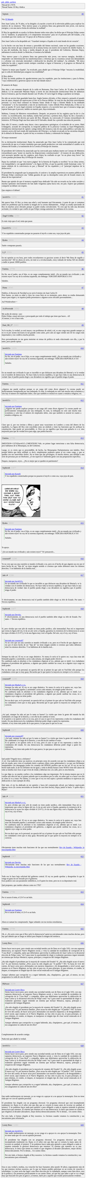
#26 (82, 943)
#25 (82, 929)
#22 (82, 856)
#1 (83, 197)
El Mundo (9, 19)
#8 (83, 309)
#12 (82, 400)
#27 (82, 984)
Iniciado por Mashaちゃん (15, 685)
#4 (83, 240)
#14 (82, 468)
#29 (82, 1125)
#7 (83, 288)
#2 (83, 216)
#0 (83, 14)
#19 (82, 679)
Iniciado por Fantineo (13, 354)
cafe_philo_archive (8, 2)
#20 (82, 730)
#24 (82, 904)
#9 (83, 325)
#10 (82, 348)
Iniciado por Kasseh (13, 474)
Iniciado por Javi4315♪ (14, 581)
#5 (83, 252)
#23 (82, 892)
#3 (83, 228)
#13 (82, 438)
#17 (82, 575)
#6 (83, 269)
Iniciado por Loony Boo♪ (15, 990)
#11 (82, 384)
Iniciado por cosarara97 (14, 640)
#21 (82, 796)
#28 (82, 1046)
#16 (82, 559)
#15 (82, 523)
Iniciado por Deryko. (13, 615)
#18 (82, 609)
